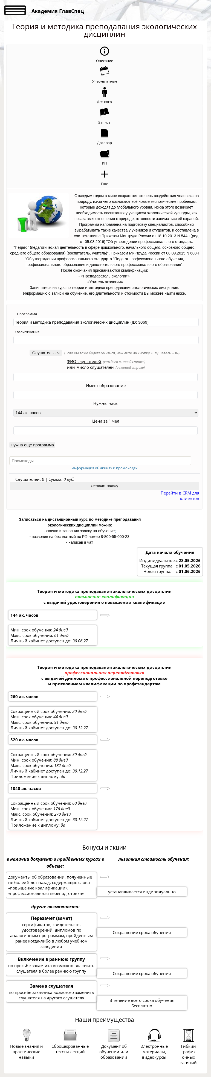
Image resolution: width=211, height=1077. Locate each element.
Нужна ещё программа (32, 445)
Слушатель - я (46, 352)
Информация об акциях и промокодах (104, 468)
